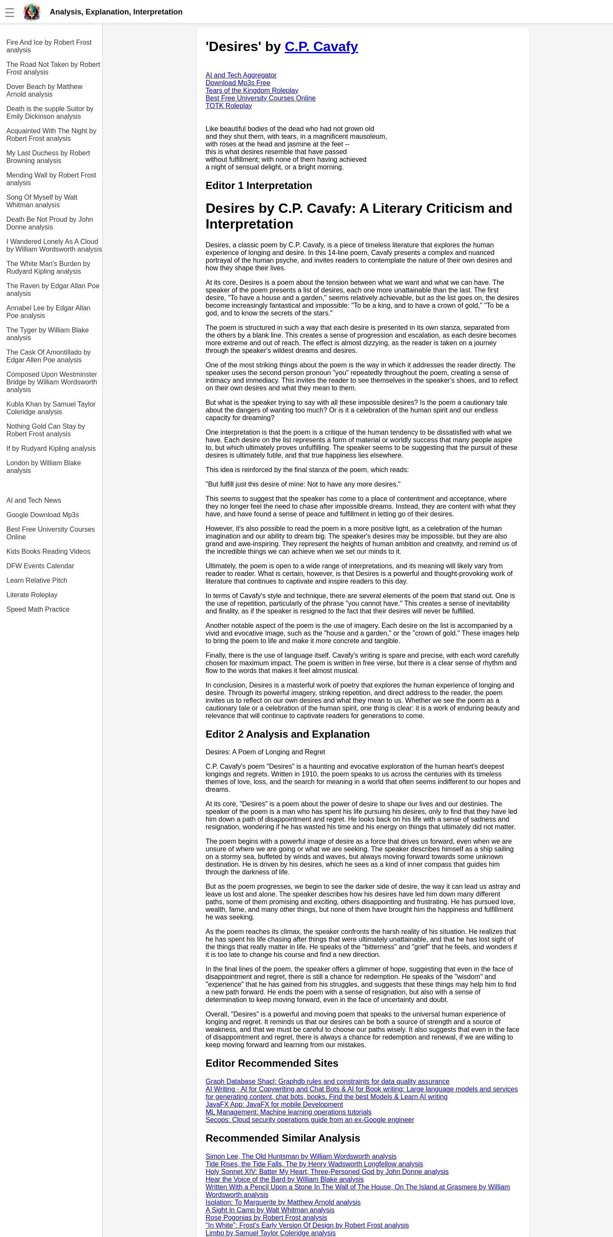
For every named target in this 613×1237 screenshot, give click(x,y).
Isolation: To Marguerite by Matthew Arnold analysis (283, 1202)
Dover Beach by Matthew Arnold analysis (44, 90)
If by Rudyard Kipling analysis (51, 448)
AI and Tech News (33, 500)
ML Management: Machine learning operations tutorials (289, 1112)
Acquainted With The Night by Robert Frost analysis (51, 134)
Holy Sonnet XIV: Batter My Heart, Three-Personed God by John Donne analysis (327, 1171)
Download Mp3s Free (238, 82)
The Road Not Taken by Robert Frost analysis (53, 68)
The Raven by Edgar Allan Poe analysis (53, 289)
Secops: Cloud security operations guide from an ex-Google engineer (310, 1119)
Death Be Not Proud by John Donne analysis (49, 223)
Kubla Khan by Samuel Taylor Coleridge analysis (51, 408)
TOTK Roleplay (229, 105)
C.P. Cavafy (321, 46)
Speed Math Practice (38, 609)
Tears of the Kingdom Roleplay (252, 90)
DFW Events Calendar (40, 566)
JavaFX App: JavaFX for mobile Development (274, 1104)
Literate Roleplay (31, 594)
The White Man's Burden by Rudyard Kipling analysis (48, 267)
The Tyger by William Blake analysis (47, 333)
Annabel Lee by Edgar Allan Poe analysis (48, 311)
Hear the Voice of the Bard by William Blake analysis (285, 1179)
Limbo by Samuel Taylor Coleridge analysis (271, 1233)
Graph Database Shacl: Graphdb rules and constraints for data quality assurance (328, 1081)
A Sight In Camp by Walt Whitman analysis (270, 1210)
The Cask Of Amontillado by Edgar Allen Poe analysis (48, 356)
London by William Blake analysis (43, 466)
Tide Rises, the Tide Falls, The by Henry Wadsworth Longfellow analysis (314, 1164)
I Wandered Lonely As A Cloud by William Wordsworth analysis (54, 245)
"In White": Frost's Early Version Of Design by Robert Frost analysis (307, 1225)
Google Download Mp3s (42, 514)
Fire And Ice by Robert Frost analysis (49, 46)
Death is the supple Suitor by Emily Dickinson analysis (50, 112)
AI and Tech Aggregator (241, 75)
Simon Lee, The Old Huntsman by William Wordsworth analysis (301, 1156)
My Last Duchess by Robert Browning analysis (48, 156)
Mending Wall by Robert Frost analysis (51, 179)
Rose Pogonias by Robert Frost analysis (266, 1217)
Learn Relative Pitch (36, 580)
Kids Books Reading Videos (48, 551)
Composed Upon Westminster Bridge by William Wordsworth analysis (51, 382)
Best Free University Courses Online (50, 533)
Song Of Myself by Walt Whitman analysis (41, 201)
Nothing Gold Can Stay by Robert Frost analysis (45, 430)
